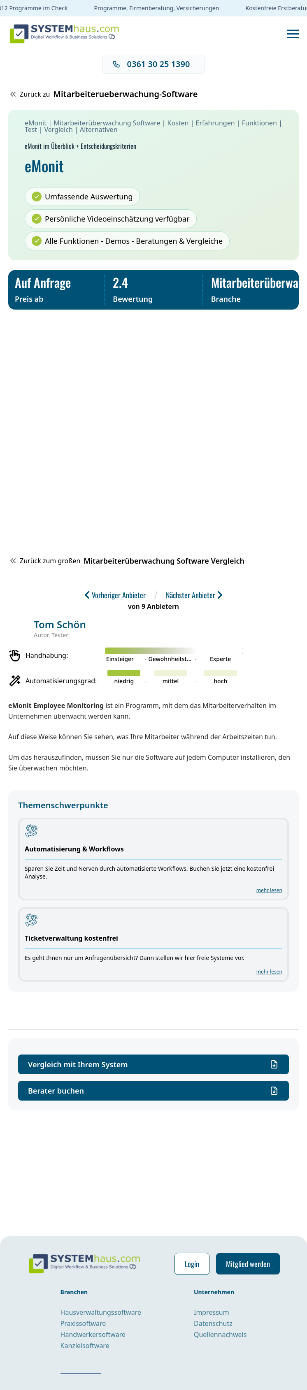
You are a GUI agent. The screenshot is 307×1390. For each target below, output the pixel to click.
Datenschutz (213, 1323)
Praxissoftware (83, 1323)
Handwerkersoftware (93, 1334)
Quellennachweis (220, 1334)
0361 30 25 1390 (151, 63)
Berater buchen (153, 1091)
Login (192, 1263)
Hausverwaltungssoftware (100, 1312)
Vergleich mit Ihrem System (153, 1064)
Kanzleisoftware (84, 1345)
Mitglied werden (248, 1263)
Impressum (211, 1312)
